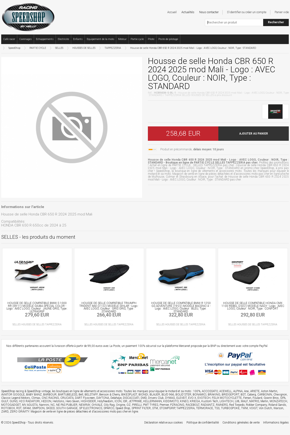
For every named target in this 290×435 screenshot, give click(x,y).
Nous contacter (209, 12)
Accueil (172, 12)
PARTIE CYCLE (37, 48)
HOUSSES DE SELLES (83, 48)
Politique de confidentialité (202, 422)
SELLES (59, 48)
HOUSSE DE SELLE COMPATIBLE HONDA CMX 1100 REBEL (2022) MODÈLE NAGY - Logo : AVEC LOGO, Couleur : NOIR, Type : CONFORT (252, 306)
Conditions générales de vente (241, 422)
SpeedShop (14, 48)
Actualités (187, 12)
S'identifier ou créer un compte (246, 12)
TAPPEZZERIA (112, 48)
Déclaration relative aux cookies (163, 422)
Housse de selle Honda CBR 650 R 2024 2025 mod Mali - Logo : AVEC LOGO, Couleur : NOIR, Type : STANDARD (193, 48)
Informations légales (276, 422)
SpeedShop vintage (39, 391)
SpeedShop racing (12, 391)
